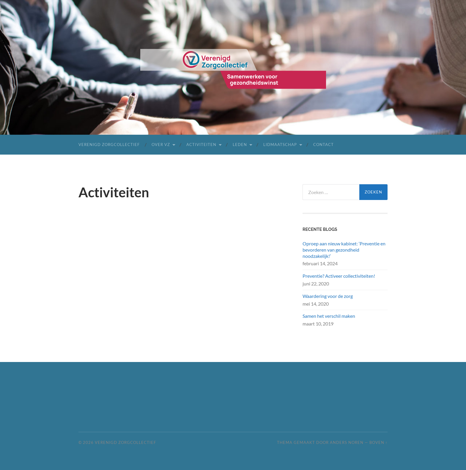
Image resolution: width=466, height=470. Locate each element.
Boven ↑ (378, 442)
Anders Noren (346, 442)
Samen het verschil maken (329, 316)
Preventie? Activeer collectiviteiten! (339, 276)
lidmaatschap (280, 144)
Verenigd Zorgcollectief (109, 144)
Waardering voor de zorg (328, 296)
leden (240, 144)
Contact (323, 144)
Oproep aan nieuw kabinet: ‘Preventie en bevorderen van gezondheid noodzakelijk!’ (344, 250)
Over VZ (161, 144)
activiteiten (201, 144)
